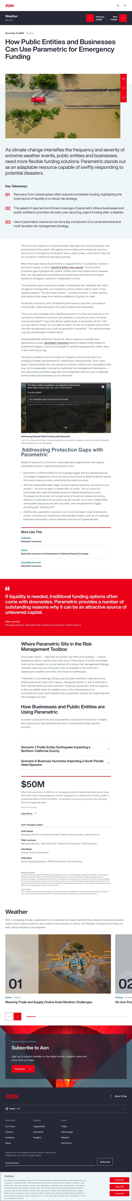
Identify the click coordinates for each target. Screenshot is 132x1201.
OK (66, 427)
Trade (64, 1126)
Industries (38, 1131)
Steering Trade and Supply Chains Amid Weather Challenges (48, 1002)
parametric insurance (56, 342)
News (8, 1143)
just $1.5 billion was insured (67, 267)
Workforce (66, 1143)
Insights (37, 1137)
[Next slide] (17, 1016)
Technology (67, 1131)
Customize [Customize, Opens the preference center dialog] (119, 1180)
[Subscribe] (23, 1069)
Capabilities (39, 1126)
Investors (9, 1137)
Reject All (119, 1186)
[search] (118, 5)
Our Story (10, 1126)
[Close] (129, 1186)
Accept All (119, 1193)
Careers (9, 1131)
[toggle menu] (125, 5)
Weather (11, 16)
